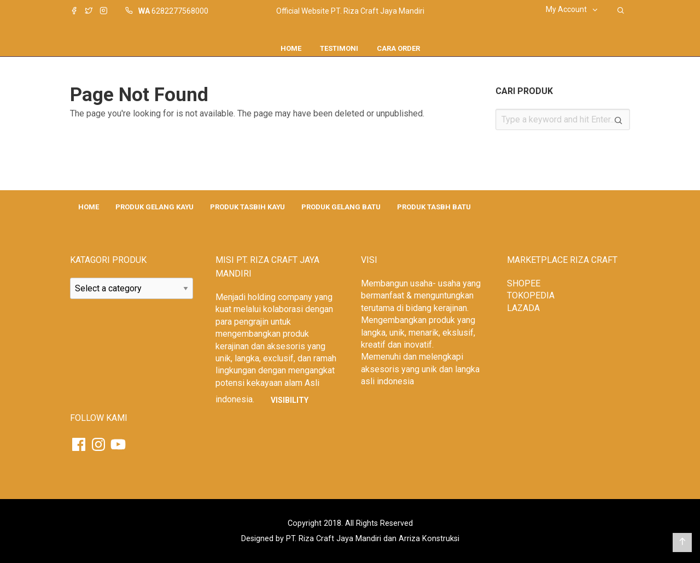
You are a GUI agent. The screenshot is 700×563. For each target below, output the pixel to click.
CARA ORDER (398, 48)
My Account (566, 9)
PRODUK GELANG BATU (341, 207)
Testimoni (339, 48)
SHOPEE (523, 283)
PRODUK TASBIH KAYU (247, 207)
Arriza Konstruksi (429, 538)
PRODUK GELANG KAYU (154, 207)
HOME (88, 207)
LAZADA (523, 308)
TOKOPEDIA (531, 295)
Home (291, 48)
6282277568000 (179, 11)
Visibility (289, 400)
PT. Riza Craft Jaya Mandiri (333, 538)
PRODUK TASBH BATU (434, 207)
